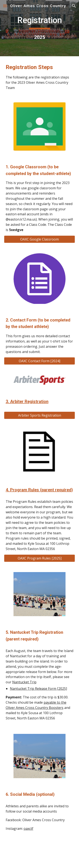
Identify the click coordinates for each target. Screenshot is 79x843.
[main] (39, 28)
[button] (5, 6)
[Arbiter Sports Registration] (39, 415)
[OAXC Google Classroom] (39, 239)
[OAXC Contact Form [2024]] (39, 361)
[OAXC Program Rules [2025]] (39, 558)
